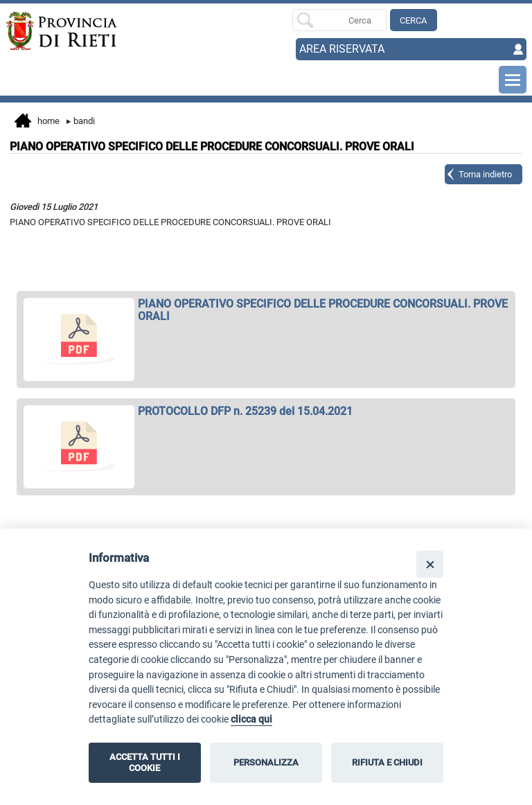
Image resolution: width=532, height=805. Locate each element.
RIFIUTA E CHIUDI (387, 762)
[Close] (429, 564)
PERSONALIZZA (266, 762)
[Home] (58, 31)
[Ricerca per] (339, 20)
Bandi (80, 121)
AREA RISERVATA (341, 48)
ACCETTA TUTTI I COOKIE (144, 762)
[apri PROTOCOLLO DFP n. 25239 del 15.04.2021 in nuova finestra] (266, 411)
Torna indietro (485, 174)
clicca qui (251, 719)
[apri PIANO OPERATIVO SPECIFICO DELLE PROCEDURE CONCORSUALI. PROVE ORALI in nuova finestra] (266, 310)
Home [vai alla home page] (37, 122)
